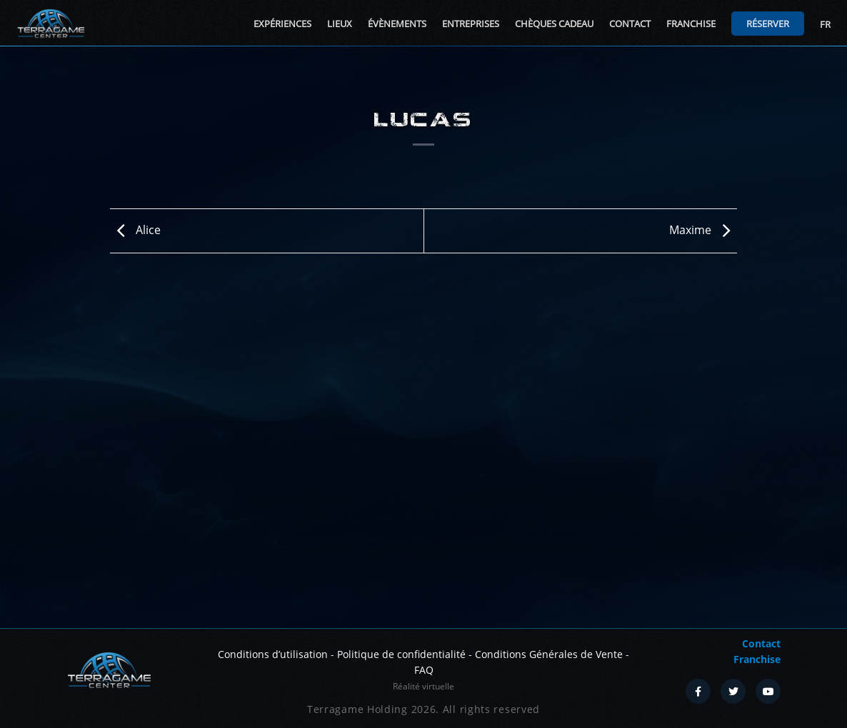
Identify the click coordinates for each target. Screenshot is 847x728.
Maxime (703, 230)
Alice (135, 230)
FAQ (423, 670)
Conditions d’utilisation (273, 654)
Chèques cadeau (554, 23)
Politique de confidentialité (401, 654)
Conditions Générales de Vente (549, 654)
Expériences (282, 23)
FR (825, 24)
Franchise (691, 23)
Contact (630, 23)
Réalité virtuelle (423, 686)
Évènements (397, 23)
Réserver (767, 23)
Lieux (339, 23)
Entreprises (470, 23)
